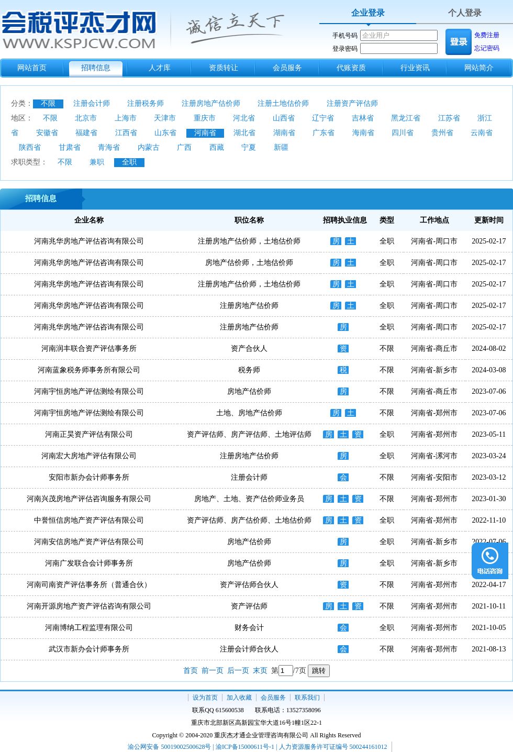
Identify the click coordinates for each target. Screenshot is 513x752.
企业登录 (368, 12)
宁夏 (248, 147)
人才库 (160, 68)
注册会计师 (91, 103)
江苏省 (449, 118)
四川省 (403, 133)
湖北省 (244, 133)
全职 (129, 162)
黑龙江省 (405, 118)
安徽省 (47, 133)
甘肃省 (70, 147)
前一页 (213, 670)
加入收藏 (239, 697)
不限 (48, 103)
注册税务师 (145, 103)
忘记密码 (486, 48)
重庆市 (205, 118)
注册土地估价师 (283, 103)
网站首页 (32, 68)
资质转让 (223, 68)
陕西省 (30, 147)
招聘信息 (95, 68)
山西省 (284, 118)
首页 (190, 670)
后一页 (238, 670)
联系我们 (307, 697)
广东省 (323, 133)
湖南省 (284, 133)
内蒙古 (149, 147)
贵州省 (442, 133)
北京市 (86, 118)
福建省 (86, 133)
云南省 (482, 133)
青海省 (109, 147)
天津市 (165, 118)
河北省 (244, 118)
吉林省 (363, 118)
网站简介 (479, 68)
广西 (184, 147)
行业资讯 (415, 68)
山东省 (165, 133)
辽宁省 (323, 118)
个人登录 (465, 12)
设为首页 (205, 697)
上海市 (126, 118)
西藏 (216, 147)
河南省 (205, 133)
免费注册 (486, 35)
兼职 (97, 162)
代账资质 (351, 68)
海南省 (363, 133)
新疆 (281, 147)
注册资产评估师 (352, 103)
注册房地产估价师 (211, 103)
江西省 (126, 133)
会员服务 (287, 68)
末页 (260, 670)
